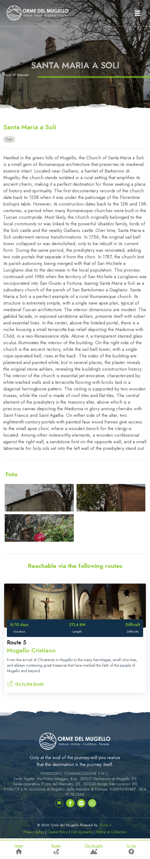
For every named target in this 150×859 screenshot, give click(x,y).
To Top (131, 849)
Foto (9, 139)
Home (19, 849)
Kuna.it (105, 825)
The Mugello (93, 849)
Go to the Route (29, 683)
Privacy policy (33, 832)
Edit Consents (82, 832)
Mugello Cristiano (31, 650)
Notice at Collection (111, 832)
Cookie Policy (58, 832)
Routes (56, 849)
